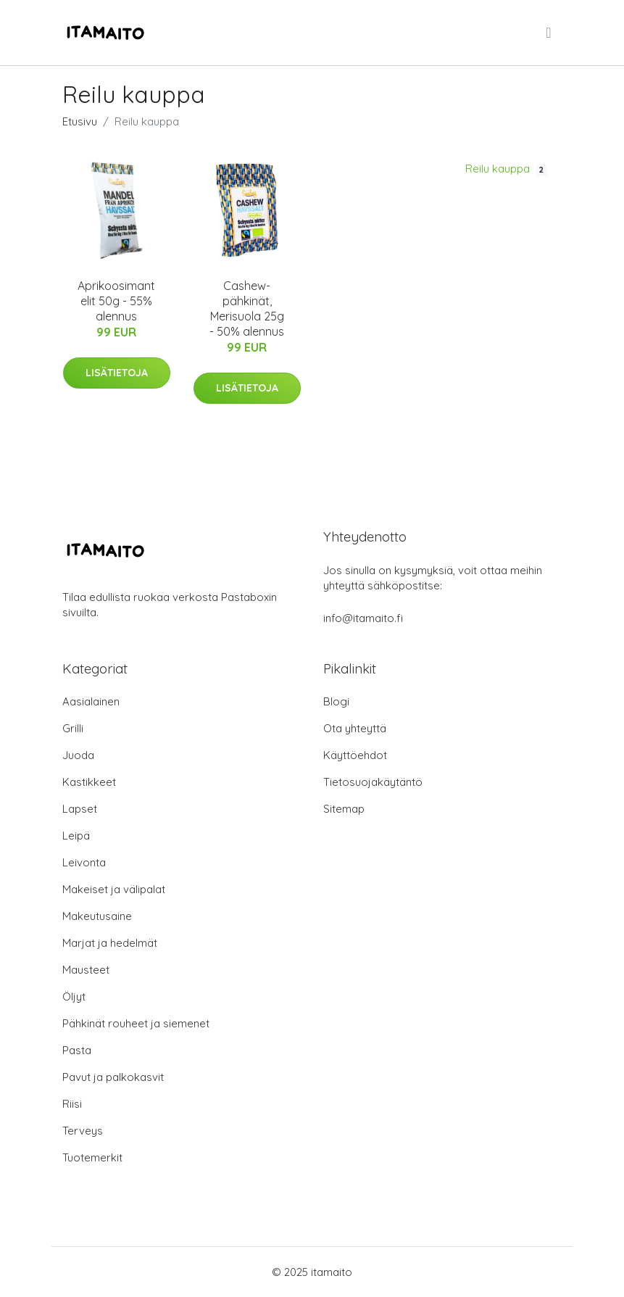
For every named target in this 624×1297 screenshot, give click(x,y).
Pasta (76, 1050)
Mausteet (85, 970)
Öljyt (74, 996)
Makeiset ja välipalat (113, 889)
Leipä (76, 835)
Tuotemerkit (92, 1157)
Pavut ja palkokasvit (113, 1077)
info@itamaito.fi (363, 618)
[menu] (549, 32)
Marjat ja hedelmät (109, 943)
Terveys (82, 1131)
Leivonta (84, 862)
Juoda (78, 755)
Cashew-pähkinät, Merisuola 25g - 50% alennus (246, 308)
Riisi (72, 1104)
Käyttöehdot (355, 755)
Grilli (72, 728)
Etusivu (79, 121)
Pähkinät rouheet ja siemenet (135, 1023)
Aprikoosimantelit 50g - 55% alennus (116, 300)
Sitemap (344, 809)
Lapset (79, 809)
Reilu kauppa (506, 169)
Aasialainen (91, 701)
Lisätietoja (117, 372)
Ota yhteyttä (354, 728)
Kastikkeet (89, 782)
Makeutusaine (97, 916)
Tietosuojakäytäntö (373, 782)
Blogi (336, 701)
